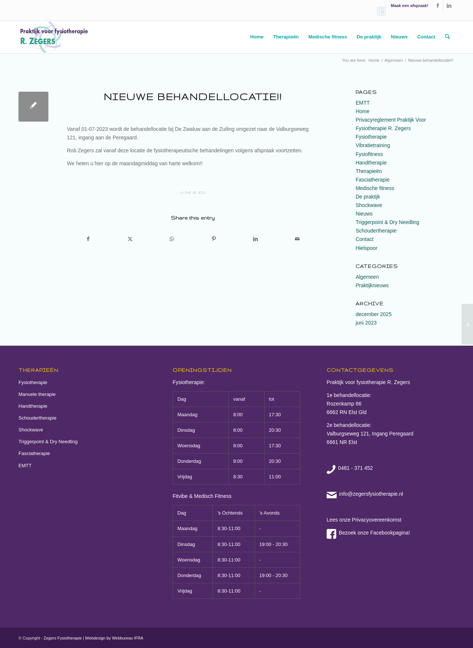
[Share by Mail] (297, 239)
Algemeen (367, 277)
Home (362, 111)
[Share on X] (130, 239)
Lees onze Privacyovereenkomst (364, 520)
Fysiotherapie (371, 137)
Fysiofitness (369, 154)
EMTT (362, 103)
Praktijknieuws (371, 285)
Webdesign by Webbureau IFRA (114, 638)
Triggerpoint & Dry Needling (387, 222)
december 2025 (373, 314)
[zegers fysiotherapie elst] (53, 37)
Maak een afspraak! (410, 5)
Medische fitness (374, 188)
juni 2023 (366, 323)
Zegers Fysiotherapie (63, 638)
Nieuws (363, 214)
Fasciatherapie (372, 180)
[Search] (447, 37)
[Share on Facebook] (88, 239)
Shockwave (368, 205)
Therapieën (368, 171)
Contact (364, 239)
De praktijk (367, 197)
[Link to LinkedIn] (449, 5)
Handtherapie (371, 163)
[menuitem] (256, 37)
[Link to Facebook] (437, 5)
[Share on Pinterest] (213, 239)
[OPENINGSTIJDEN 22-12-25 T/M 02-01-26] (467, 324)
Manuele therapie (36, 394)
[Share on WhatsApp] (172, 239)
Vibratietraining (372, 145)
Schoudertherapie (376, 231)
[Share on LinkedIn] (255, 239)
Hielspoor (366, 248)
